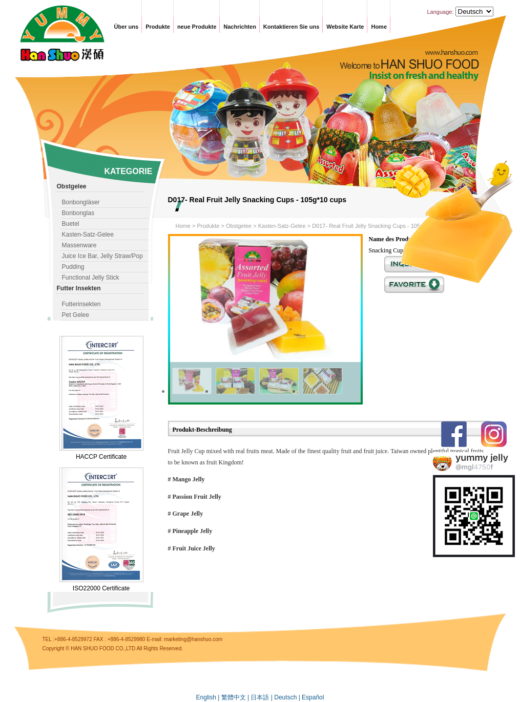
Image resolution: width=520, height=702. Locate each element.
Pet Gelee (75, 314)
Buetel (70, 223)
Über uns (126, 27)
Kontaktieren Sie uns (291, 27)
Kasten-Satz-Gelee (88, 234)
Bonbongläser (81, 202)
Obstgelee (239, 226)
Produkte (157, 27)
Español (313, 697)
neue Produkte (196, 27)
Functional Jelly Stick (90, 277)
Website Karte (345, 27)
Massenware (79, 245)
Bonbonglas (78, 213)
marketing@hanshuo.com (193, 639)
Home (379, 27)
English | (208, 697)
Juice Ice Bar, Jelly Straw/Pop (102, 256)
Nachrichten (239, 27)
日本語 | (262, 697)
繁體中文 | (236, 697)
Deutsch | (288, 697)
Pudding (73, 266)
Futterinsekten (81, 304)
